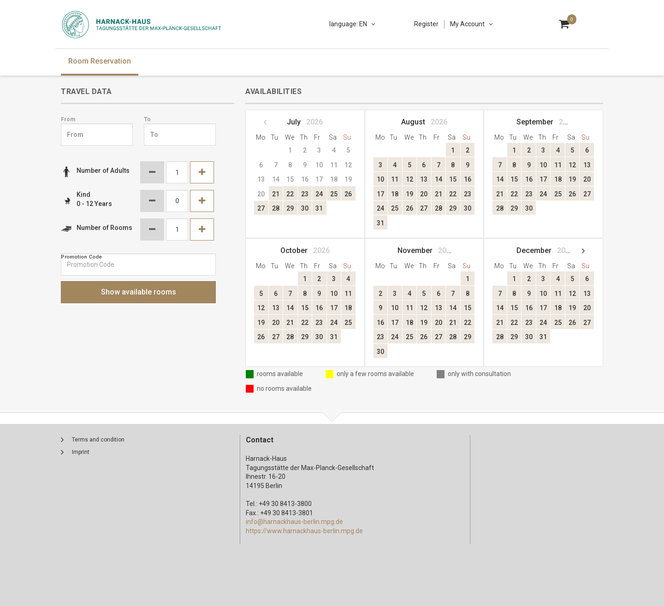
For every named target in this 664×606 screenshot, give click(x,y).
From (68, 119)
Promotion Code (81, 257)
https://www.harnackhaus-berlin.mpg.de (304, 531)
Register (426, 24)
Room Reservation (99, 61)
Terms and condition (98, 439)
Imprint (80, 452)
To (147, 119)
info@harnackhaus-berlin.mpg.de (294, 521)
